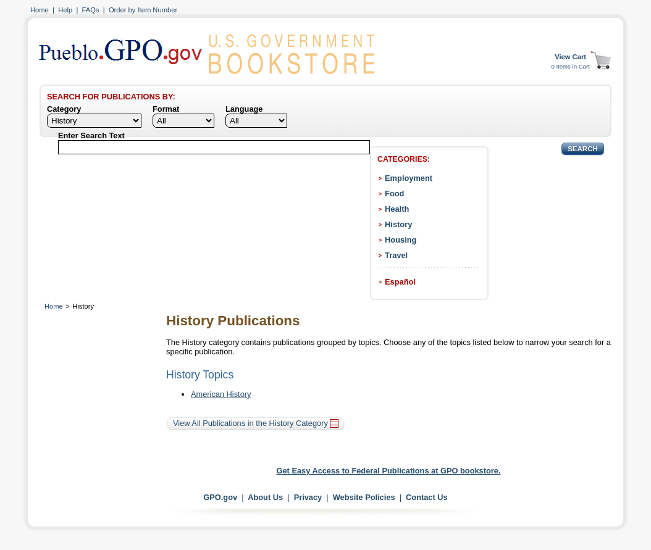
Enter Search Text (91, 135)
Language (243, 109)
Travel (396, 255)
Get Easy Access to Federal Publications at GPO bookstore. (389, 470)
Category (64, 109)
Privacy (308, 497)
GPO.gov (220, 497)
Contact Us (427, 497)
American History (221, 394)
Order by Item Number (143, 10)
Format (166, 109)
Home (39, 10)
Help (65, 10)
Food (394, 193)
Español (400, 281)
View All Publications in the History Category (255, 423)
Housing (400, 239)
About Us (265, 497)
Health (397, 209)
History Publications (233, 320)
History (398, 224)
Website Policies (364, 497)
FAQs (90, 10)
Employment (408, 178)
